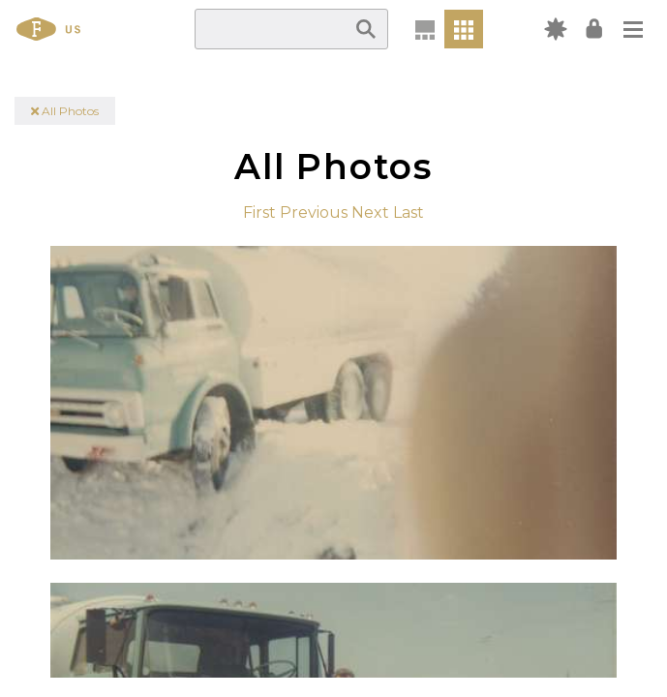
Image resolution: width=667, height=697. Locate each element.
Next (370, 212)
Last (408, 212)
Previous (314, 212)
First (259, 212)
